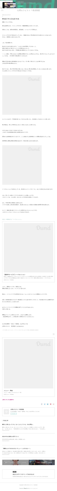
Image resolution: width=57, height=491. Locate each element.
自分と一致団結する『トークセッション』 (12, 219)
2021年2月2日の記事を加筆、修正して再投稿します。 (14, 439)
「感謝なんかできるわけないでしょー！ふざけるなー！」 (16, 448)
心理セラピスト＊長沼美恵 (28, 10)
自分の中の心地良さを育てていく (10, 436)
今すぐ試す (20, 6)
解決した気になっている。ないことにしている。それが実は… (17, 424)
